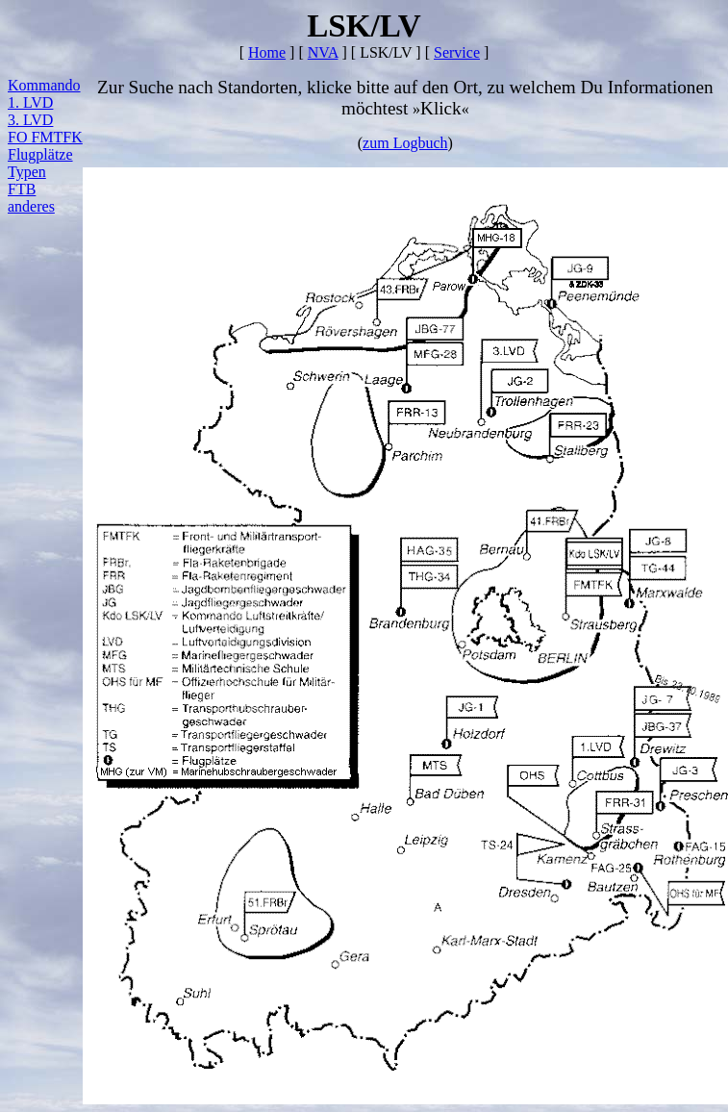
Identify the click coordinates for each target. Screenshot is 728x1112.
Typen (27, 172)
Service (457, 52)
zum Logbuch (405, 143)
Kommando (44, 85)
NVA (323, 52)
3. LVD (30, 120)
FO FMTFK (45, 137)
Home (267, 52)
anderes (31, 206)
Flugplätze (40, 154)
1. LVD (30, 102)
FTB (22, 189)
